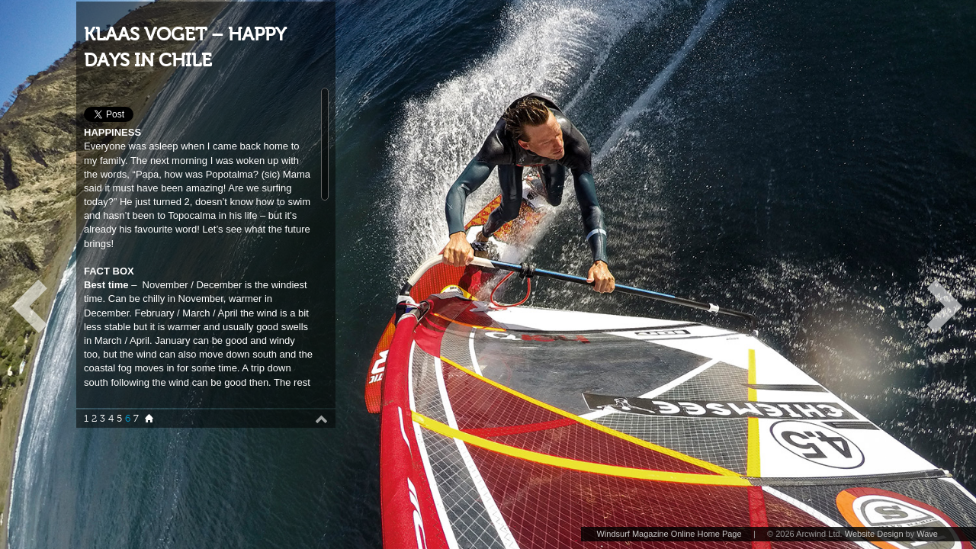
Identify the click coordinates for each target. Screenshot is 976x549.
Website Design (874, 533)
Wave (927, 533)
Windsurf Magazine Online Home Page (668, 533)
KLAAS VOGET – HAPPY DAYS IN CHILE (185, 47)
